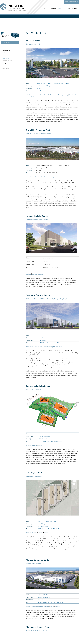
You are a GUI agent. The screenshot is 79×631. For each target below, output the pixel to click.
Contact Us (6, 42)
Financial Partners (6, 50)
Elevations (34, 533)
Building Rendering (49, 177)
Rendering (50, 347)
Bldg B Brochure (38, 606)
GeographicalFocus (6, 35)
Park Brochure (30, 606)
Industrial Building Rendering (60, 95)
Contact (75, 8)
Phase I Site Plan (48, 95)
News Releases (5, 68)
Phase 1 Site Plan (39, 177)
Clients (3, 52)
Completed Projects (7, 60)
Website (57, 606)
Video (60, 347)
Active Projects (5, 58)
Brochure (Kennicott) (31, 347)
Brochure (28, 274)
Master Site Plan (30, 177)
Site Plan (34, 274)
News (68, 8)
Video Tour (29, 95)
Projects (61, 8)
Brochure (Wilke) (42, 347)
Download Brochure (71, 1)
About (45, 8)
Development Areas (38, 95)
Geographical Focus (6, 63)
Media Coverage (6, 71)
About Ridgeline (6, 48)
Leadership (53, 8)
